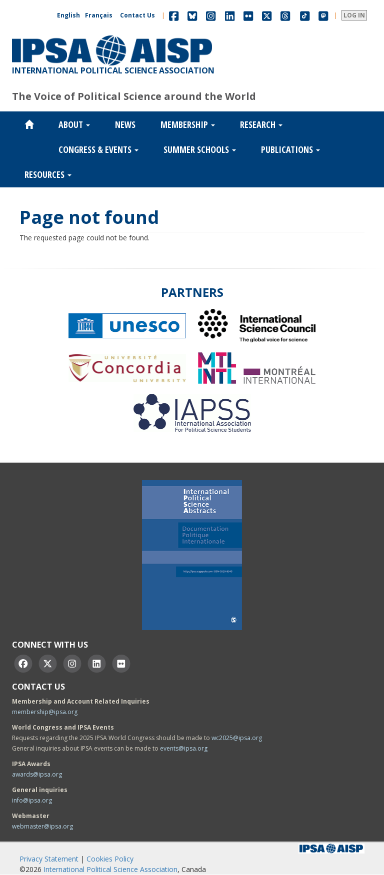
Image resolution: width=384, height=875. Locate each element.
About (74, 124)
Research (261, 124)
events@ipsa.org (184, 748)
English (68, 15)
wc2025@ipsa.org (237, 738)
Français (98, 15)
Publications (290, 149)
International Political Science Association (111, 869)
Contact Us (137, 15)
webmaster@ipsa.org (42, 826)
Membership (187, 124)
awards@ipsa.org (37, 774)
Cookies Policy (110, 859)
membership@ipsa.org (45, 712)
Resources (48, 174)
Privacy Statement (49, 859)
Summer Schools (200, 149)
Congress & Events (98, 149)
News (125, 124)
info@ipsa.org (32, 800)
